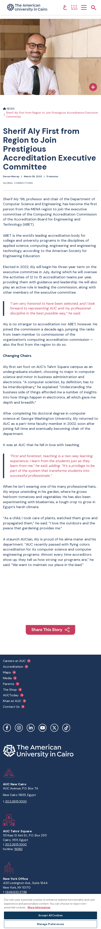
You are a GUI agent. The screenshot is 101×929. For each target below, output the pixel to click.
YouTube (42, 728)
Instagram (19, 728)
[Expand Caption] (93, 87)
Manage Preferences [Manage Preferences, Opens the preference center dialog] (50, 924)
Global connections (18, 183)
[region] (50, 911)
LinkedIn (31, 728)
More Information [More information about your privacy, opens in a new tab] (38, 907)
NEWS (9, 108)
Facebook (7, 728)
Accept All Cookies (50, 915)
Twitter (54, 728)
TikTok (66, 728)
